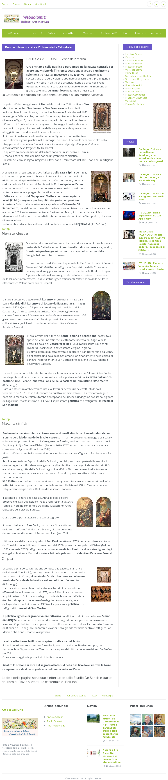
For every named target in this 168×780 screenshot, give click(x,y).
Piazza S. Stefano (134, 104)
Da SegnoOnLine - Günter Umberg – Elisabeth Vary (149, 177)
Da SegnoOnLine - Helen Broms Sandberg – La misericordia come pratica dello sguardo (151, 155)
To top (6, 229)
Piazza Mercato (133, 66)
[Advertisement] (109, 18)
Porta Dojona (132, 88)
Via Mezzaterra (133, 69)
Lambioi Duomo (134, 54)
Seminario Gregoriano (137, 79)
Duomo (129, 57)
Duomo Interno (133, 60)
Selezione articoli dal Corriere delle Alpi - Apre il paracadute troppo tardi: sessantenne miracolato (113, 724)
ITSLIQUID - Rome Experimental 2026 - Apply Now (150, 215)
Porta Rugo (131, 73)
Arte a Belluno (12, 710)
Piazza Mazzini (133, 85)
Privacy (16, 4)
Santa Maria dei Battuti (137, 76)
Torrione (129, 82)
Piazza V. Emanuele (136, 97)
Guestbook (41, 4)
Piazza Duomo (133, 63)
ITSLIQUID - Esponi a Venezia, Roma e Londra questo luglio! (151, 266)
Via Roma (130, 101)
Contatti (6, 4)
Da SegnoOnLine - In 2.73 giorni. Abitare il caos (150, 196)
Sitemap (27, 4)
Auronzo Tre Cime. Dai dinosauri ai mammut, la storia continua (112, 752)
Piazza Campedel (134, 94)
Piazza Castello (133, 91)
